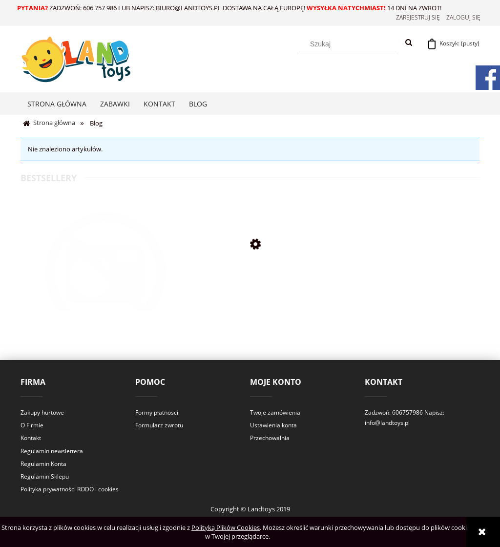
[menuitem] (57, 103)
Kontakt (31, 438)
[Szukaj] (408, 43)
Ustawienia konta (273, 425)
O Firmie (32, 425)
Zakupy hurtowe (42, 412)
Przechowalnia (270, 438)
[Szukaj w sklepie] (348, 44)
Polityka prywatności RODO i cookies (70, 489)
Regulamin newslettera (52, 451)
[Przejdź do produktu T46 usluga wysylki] (106, 285)
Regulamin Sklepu (45, 476)
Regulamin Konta (43, 464)
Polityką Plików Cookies (225, 527)
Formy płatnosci (156, 412)
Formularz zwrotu (159, 425)
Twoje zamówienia (275, 412)
